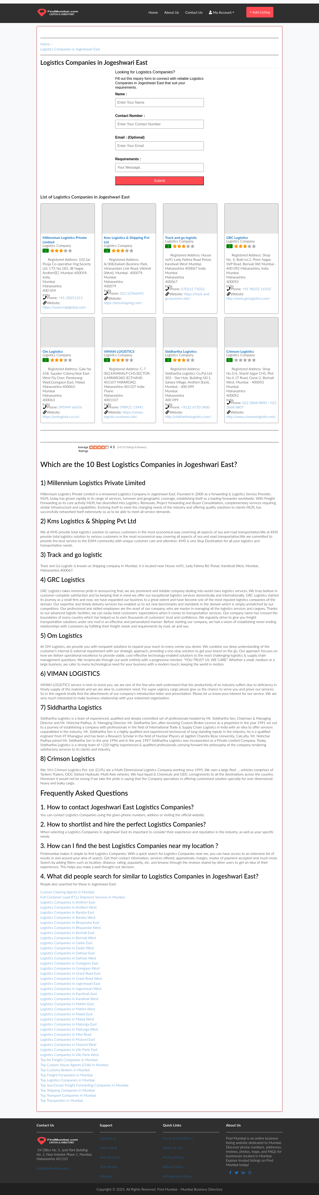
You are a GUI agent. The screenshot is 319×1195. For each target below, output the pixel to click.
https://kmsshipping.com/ (123, 303)
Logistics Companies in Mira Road (65, 1034)
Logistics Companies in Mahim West (67, 1009)
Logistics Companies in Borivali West (68, 938)
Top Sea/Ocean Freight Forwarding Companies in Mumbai (84, 1085)
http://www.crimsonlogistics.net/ (251, 416)
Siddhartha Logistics (181, 351)
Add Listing (260, 12)
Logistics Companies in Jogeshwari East (70, 49)
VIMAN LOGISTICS (119, 351)
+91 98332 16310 (256, 289)
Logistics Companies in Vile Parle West (69, 1054)
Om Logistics (53, 351)
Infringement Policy (177, 1176)
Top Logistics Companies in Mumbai (67, 1080)
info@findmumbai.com (53, 1168)
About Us (171, 12)
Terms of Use (173, 1147)
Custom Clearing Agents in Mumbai (67, 892)
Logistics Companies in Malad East (66, 1014)
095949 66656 (70, 407)
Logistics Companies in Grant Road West (71, 978)
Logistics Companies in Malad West (67, 1019)
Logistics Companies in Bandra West (67, 917)
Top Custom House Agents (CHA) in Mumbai (74, 1065)
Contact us (108, 1138)
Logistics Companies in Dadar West (67, 948)
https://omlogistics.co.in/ (61, 416)
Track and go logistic (181, 237)
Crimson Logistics (240, 351)
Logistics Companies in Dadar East (66, 943)
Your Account (110, 1157)
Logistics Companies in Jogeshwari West (70, 988)
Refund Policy (173, 1167)
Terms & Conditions (178, 1138)
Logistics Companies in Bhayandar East (69, 922)
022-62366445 (132, 293)
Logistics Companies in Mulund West (68, 1044)
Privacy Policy (173, 1157)
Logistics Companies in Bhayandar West (70, 927)
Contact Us (193, 12)
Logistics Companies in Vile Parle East (68, 1049)
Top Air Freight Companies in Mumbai (68, 1060)
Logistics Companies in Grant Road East (70, 973)
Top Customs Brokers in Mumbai (65, 1070)
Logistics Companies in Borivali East (67, 932)
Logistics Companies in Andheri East (67, 902)
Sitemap (106, 1176)
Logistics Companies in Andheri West (68, 907)
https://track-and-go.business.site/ (187, 296)
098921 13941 (131, 407)
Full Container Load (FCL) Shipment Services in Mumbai (82, 897)
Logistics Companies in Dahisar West (68, 958)
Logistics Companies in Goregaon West (70, 968)
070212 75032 (192, 289)
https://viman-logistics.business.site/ (124, 414)
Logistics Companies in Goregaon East (69, 963)
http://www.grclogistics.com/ (248, 298)
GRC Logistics (237, 237)
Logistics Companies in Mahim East (67, 1004)
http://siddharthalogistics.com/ (188, 416)
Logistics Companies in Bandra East (67, 912)
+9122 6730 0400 (195, 407)
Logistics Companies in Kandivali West (69, 999)
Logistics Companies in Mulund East (67, 1039)
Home (153, 12)
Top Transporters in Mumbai (61, 1100)
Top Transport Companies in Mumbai (68, 1095)
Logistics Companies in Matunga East (68, 1024)
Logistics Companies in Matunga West (69, 1029)
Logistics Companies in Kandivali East (68, 993)
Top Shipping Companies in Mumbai (67, 1090)
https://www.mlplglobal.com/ (65, 307)
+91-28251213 (70, 297)
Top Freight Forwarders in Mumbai (66, 1075)
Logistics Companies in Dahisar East (67, 953)
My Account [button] (220, 12)
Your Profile (108, 1167)
